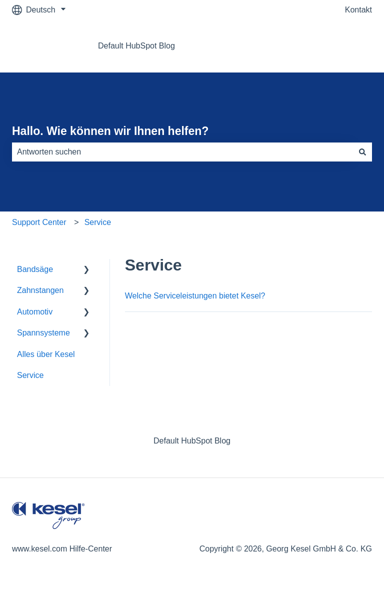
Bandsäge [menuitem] (35, 269)
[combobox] (182, 152)
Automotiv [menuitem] (34, 312)
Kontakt (358, 10)
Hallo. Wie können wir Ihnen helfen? (110, 131)
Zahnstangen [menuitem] (40, 290)
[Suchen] (362, 152)
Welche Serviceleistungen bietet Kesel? (195, 296)
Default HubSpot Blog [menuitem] (192, 440)
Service (97, 222)
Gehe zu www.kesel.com (318, 46)
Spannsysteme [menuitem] (43, 332)
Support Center (39, 222)
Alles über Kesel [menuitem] (46, 354)
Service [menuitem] (30, 375)
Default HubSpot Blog (136, 46)
